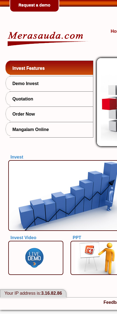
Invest (16, 157)
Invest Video (23, 237)
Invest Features (27, 68)
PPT (77, 237)
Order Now (22, 114)
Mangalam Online (29, 129)
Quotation (21, 98)
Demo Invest (24, 83)
